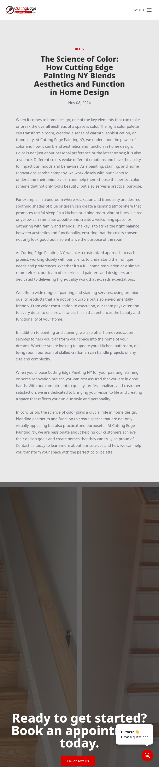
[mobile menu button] (149, 10)
